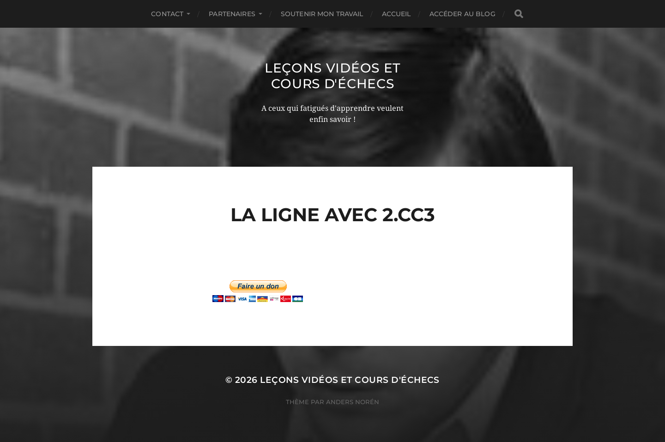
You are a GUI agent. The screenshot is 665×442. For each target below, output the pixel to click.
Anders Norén (352, 402)
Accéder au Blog (462, 14)
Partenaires (232, 14)
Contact (167, 14)
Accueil (396, 14)
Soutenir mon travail (322, 14)
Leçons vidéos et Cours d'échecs (332, 75)
